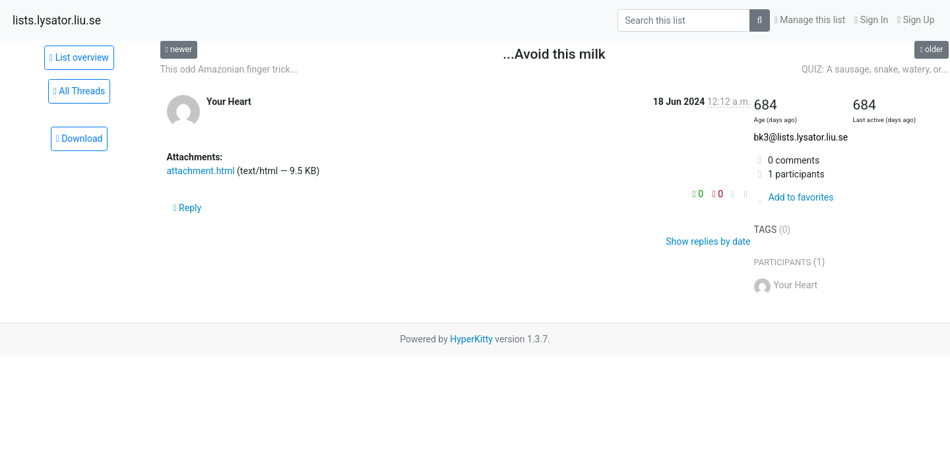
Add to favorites (794, 197)
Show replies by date (708, 241)
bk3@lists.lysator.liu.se (801, 137)
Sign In (871, 20)
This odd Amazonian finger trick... (229, 69)
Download (79, 138)
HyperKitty (471, 339)
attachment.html (201, 171)
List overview (79, 57)
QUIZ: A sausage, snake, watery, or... (875, 69)
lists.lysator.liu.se (57, 20)
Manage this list (810, 20)
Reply (188, 208)
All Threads (79, 91)
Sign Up (915, 20)
